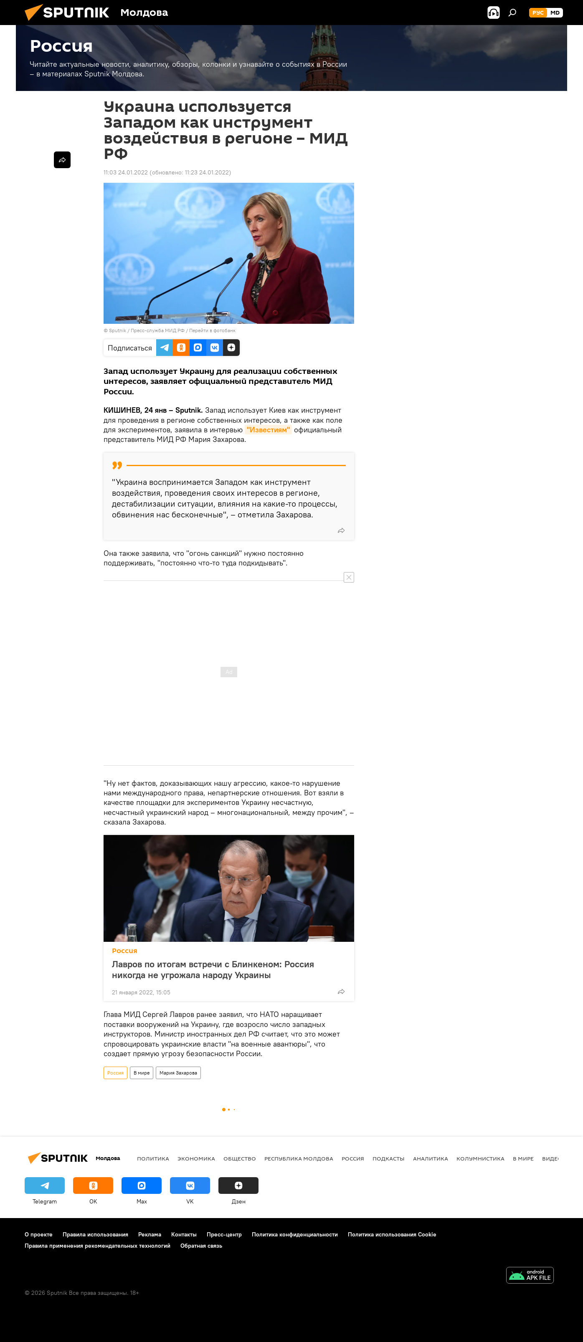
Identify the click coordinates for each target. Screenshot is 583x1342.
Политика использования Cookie (392, 1234)
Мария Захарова (178, 1073)
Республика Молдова (298, 1158)
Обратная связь (201, 1245)
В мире (142, 1073)
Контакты (184, 1234)
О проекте (39, 1234)
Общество (239, 1158)
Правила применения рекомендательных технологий (97, 1245)
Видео (552, 1158)
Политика (153, 1158)
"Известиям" (268, 429)
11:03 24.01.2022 (126, 172)
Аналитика (430, 1158)
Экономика (196, 1158)
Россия (124, 951)
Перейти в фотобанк (212, 330)
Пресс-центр (224, 1234)
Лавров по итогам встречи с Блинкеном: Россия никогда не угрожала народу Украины (213, 969)
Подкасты (389, 1158)
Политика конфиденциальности (295, 1234)
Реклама (149, 1234)
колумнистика (480, 1158)
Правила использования (95, 1234)
